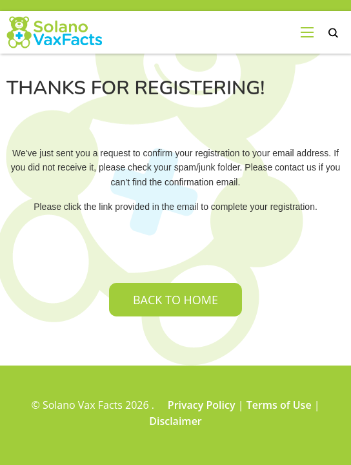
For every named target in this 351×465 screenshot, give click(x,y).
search (333, 33)
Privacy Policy (202, 405)
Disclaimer (175, 421)
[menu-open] (307, 32)
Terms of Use (279, 405)
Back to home (175, 299)
